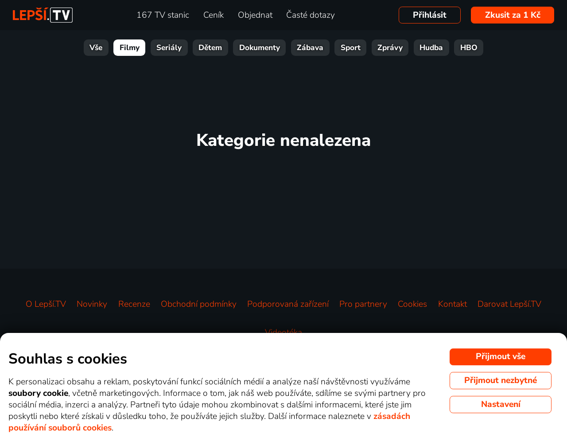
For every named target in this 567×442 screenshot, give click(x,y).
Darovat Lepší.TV (509, 304)
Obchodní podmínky (199, 304)
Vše (95, 48)
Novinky (92, 304)
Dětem (210, 48)
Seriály (169, 48)
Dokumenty (259, 48)
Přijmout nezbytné (500, 380)
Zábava (310, 48)
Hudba (431, 48)
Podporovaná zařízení (288, 304)
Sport (351, 48)
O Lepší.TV (46, 304)
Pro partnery (363, 304)
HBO (469, 48)
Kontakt (452, 304)
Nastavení (500, 404)
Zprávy (390, 48)
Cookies (412, 304)
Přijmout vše (500, 356)
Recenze (134, 304)
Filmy (130, 48)
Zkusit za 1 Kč (512, 15)
